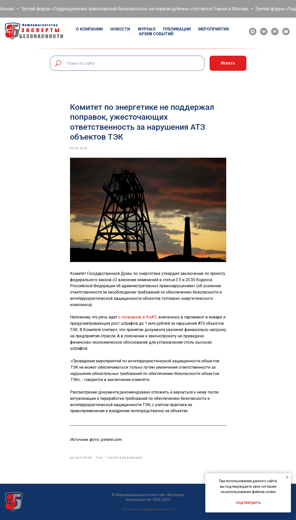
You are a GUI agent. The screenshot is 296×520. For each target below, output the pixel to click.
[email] (286, 31)
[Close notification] (287, 477)
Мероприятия (213, 29)
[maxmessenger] (252, 31)
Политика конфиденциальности (148, 509)
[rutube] (275, 31)
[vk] (264, 31)
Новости (120, 29)
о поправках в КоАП (137, 317)
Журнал (146, 29)
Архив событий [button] (156, 33)
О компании (89, 29)
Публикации (177, 29)
